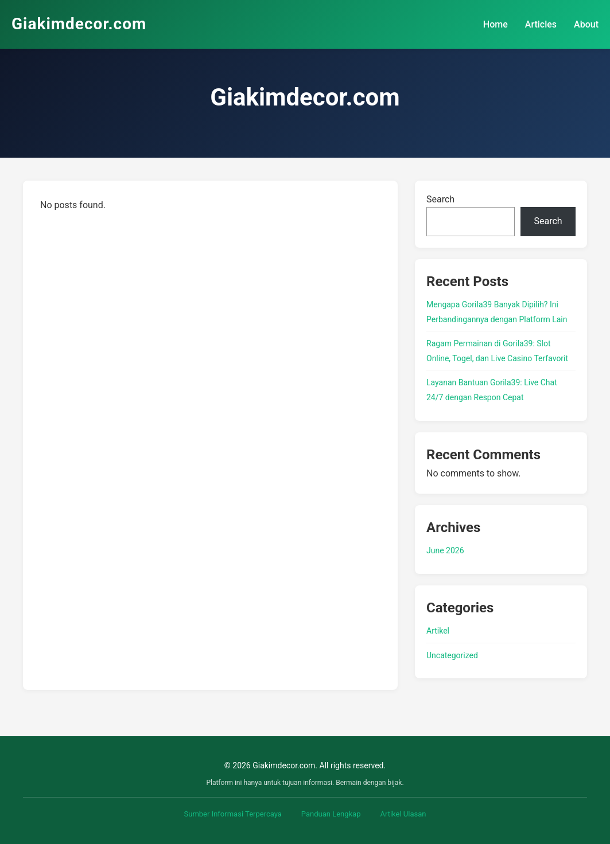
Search (440, 199)
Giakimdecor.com (78, 23)
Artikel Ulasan (403, 814)
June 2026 (445, 550)
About (586, 24)
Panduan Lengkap (331, 814)
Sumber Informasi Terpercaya (233, 814)
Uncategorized (452, 655)
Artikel (437, 630)
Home (495, 24)
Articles (541, 24)
